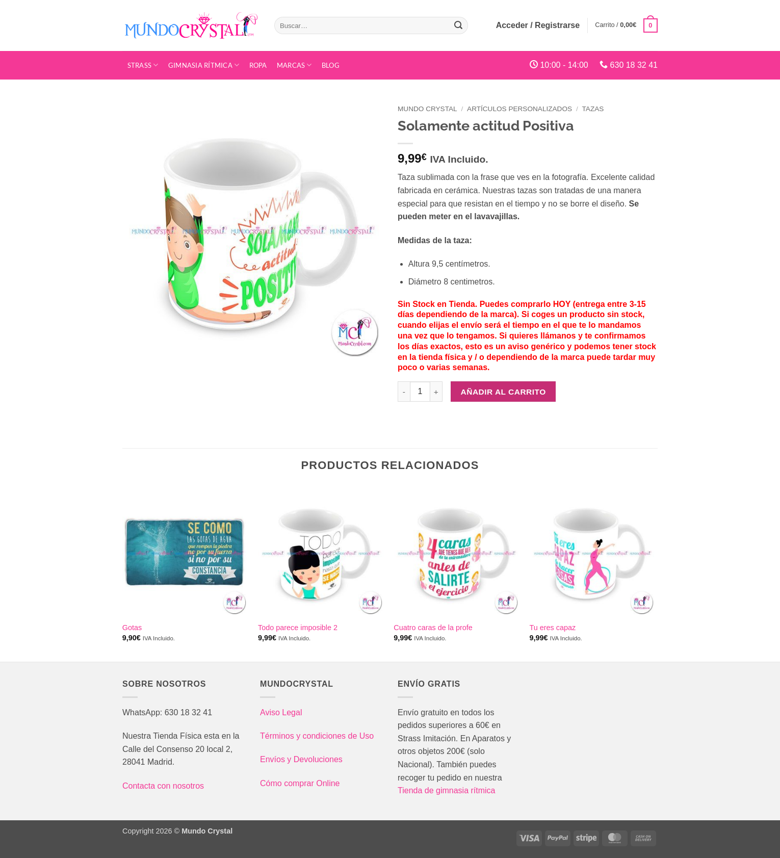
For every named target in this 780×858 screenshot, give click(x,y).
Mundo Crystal (427, 109)
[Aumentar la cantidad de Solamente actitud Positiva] (436, 391)
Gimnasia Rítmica (204, 65)
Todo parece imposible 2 (297, 627)
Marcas (294, 65)
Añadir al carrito (503, 391)
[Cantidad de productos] (420, 391)
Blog (331, 65)
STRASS (143, 65)
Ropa (258, 65)
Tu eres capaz (553, 627)
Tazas (593, 109)
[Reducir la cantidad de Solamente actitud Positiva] (404, 391)
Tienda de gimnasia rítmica (447, 790)
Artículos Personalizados (519, 109)
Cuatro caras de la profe (433, 627)
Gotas (132, 627)
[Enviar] (458, 25)
